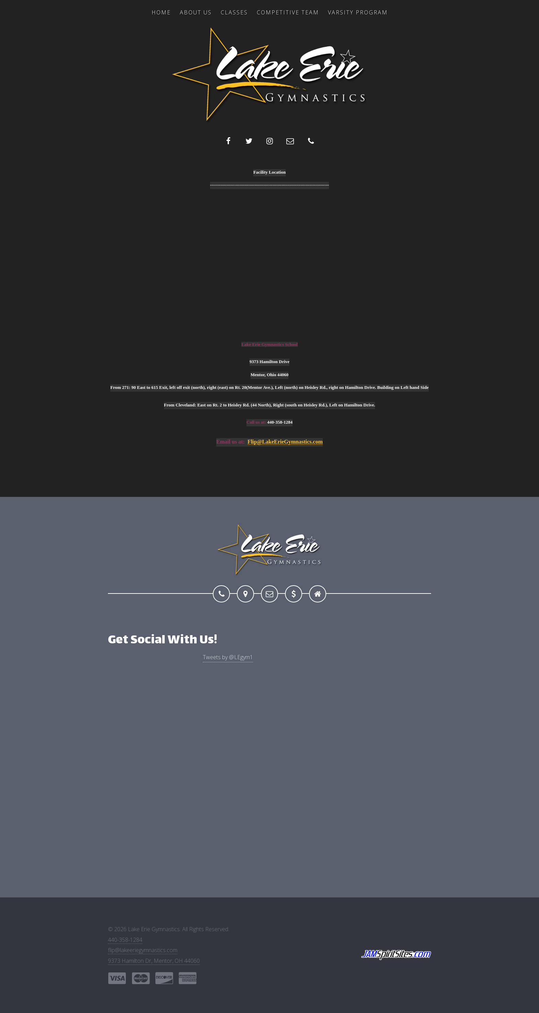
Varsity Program (358, 12)
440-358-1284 (125, 940)
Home (161, 12)
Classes (234, 12)
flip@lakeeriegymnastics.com (142, 950)
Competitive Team (288, 12)
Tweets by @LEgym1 (228, 657)
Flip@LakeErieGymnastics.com (285, 442)
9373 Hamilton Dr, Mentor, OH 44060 (154, 961)
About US (196, 12)
